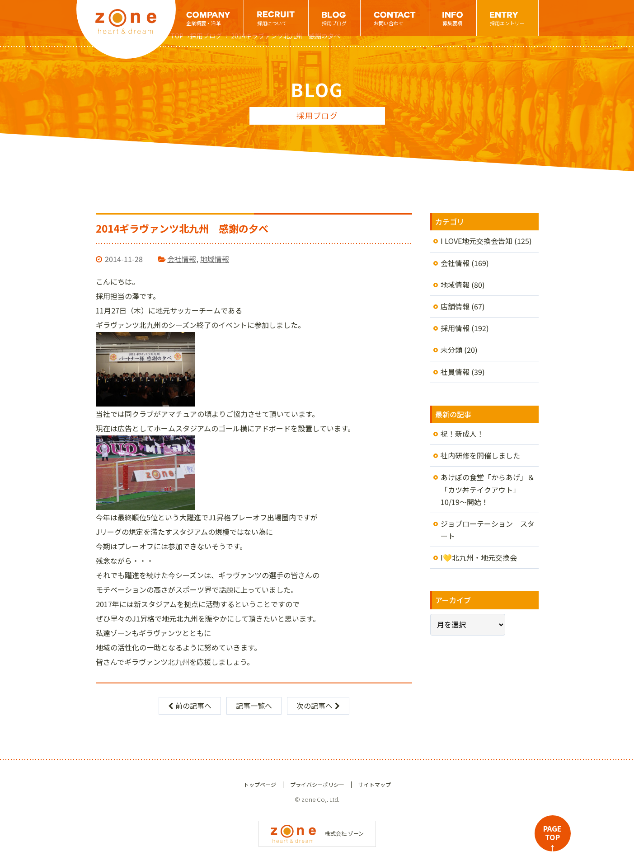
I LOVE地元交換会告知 (476, 240)
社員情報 (455, 371)
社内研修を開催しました (480, 455)
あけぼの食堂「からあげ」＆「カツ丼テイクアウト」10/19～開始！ (488, 489)
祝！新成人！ (462, 433)
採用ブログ (334, 23)
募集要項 (452, 23)
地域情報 (214, 258)
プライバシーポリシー (317, 784)
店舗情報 (455, 306)
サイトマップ (374, 784)
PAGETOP (552, 837)
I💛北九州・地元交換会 (479, 557)
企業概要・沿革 (203, 23)
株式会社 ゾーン (317, 833)
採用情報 (455, 328)
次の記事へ (318, 705)
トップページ (260, 784)
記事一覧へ (254, 705)
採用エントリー (507, 23)
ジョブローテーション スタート (488, 529)
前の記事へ (189, 705)
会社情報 (181, 258)
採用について (272, 23)
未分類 (451, 349)
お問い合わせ (389, 23)
